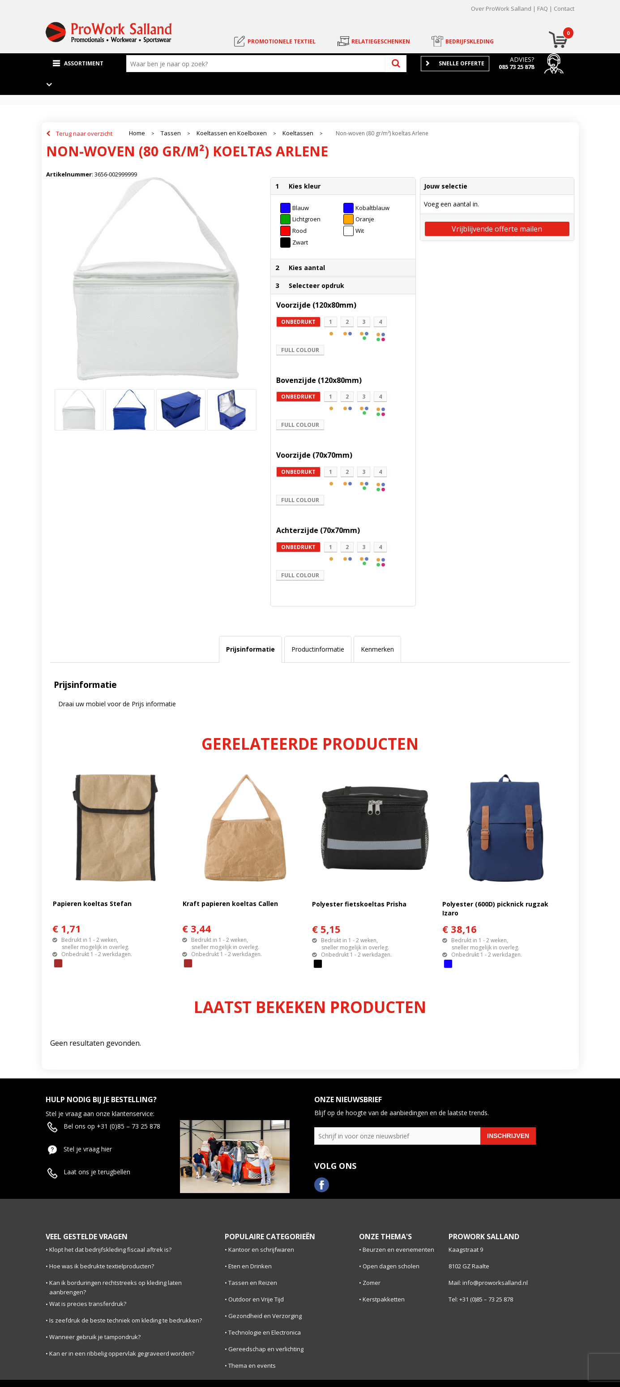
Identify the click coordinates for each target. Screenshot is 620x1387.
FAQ (542, 8)
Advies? (522, 59)
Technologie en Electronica (264, 1332)
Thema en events (252, 1365)
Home (137, 133)
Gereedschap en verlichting (266, 1349)
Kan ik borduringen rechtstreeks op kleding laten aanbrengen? (115, 1287)
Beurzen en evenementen (398, 1249)
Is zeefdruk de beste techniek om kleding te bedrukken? (125, 1320)
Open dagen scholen (391, 1266)
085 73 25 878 (516, 67)
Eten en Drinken (250, 1266)
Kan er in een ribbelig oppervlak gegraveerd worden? (121, 1353)
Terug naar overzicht (84, 133)
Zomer (372, 1283)
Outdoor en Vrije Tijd (256, 1299)
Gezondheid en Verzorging (265, 1316)
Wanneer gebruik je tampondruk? (95, 1337)
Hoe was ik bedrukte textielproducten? (101, 1266)
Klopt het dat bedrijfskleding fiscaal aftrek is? (110, 1249)
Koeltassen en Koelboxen (232, 133)
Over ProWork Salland (501, 8)
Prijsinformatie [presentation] (250, 649)
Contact (564, 8)
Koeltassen (297, 133)
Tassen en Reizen (252, 1283)
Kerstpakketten (384, 1299)
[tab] (250, 649)
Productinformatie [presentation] (317, 649)
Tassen (171, 133)
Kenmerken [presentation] (377, 649)
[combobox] (257, 63)
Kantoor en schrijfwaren (261, 1249)
